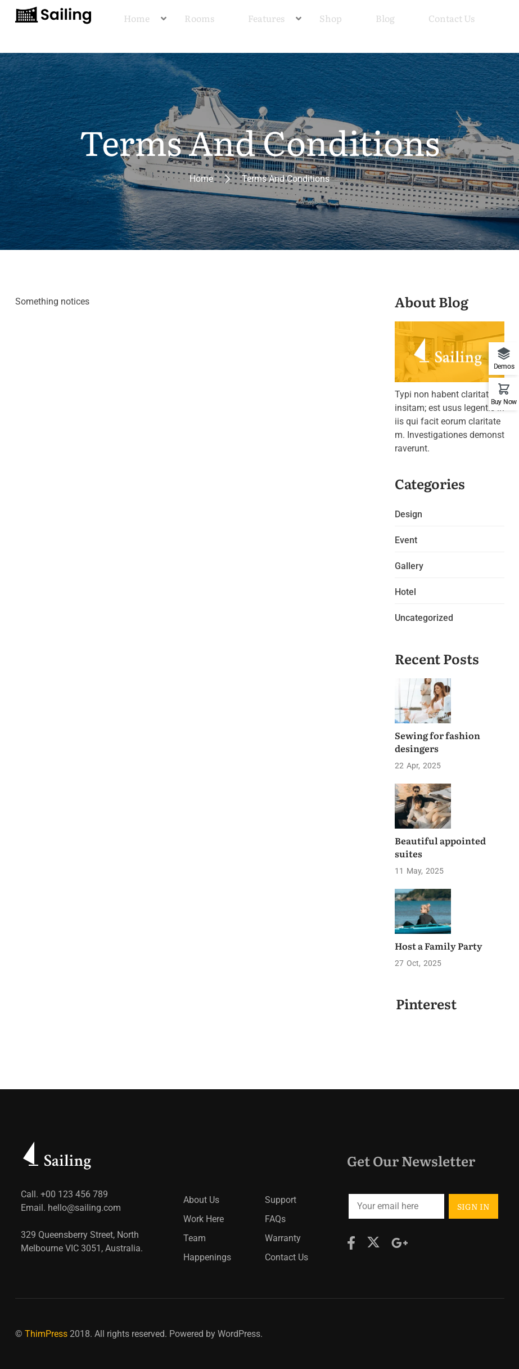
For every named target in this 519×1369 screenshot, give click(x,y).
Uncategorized (424, 617)
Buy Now (504, 401)
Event (406, 540)
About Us (201, 1199)
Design (408, 514)
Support (280, 1199)
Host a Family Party (438, 945)
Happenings (207, 1257)
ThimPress (46, 1333)
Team (194, 1238)
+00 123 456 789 (74, 1194)
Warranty (283, 1238)
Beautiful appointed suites (440, 847)
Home (201, 178)
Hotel (405, 592)
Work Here (203, 1219)
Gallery (409, 566)
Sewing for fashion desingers (437, 741)
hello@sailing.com (84, 1207)
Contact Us (286, 1257)
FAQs (275, 1219)
